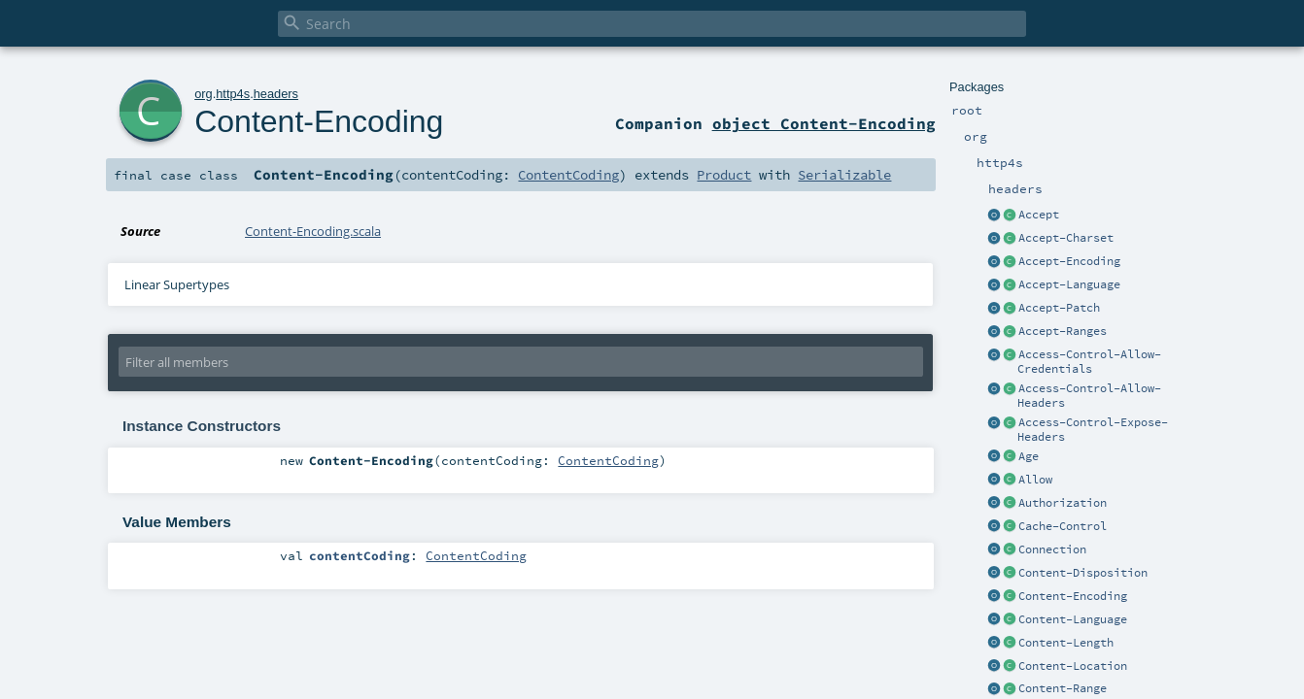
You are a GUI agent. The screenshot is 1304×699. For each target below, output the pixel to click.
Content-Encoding (1072, 596)
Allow (1035, 479)
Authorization (1062, 503)
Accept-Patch (1059, 308)
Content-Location (1072, 666)
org (203, 93)
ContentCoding (568, 174)
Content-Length (1066, 642)
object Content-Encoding (824, 123)
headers (276, 93)
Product (724, 174)
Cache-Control (1062, 526)
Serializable (844, 174)
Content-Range (1062, 688)
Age (1028, 456)
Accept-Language (1069, 284)
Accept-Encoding (1069, 261)
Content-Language (1072, 619)
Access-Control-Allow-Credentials (1089, 362)
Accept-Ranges (1062, 331)
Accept (1038, 214)
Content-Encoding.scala (313, 231)
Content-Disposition (1083, 573)
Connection (1052, 549)
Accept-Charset (1066, 238)
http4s (233, 93)
